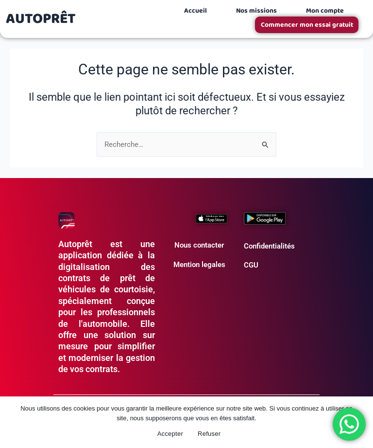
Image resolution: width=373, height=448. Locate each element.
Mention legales (199, 264)
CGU (251, 265)
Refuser (209, 433)
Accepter (170, 433)
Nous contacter (199, 245)
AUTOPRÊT (41, 19)
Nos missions (256, 10)
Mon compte (325, 10)
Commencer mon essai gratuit (307, 24)
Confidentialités (269, 246)
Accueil (195, 10)
